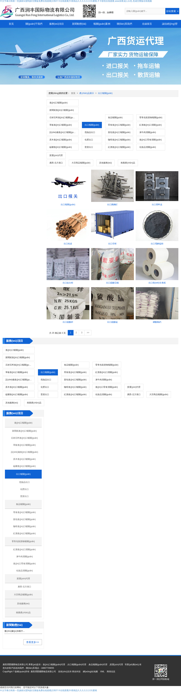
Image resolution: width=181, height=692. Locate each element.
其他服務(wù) (105, 163)
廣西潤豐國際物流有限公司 (43, 671)
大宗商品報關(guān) (81, 163)
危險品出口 (90, 132)
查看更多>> (32, 642)
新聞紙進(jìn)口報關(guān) (61, 110)
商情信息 (111, 671)
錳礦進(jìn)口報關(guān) (60, 147)
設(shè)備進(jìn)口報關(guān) (63, 132)
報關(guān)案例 (101, 23)
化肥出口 (89, 139)
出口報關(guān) (105, 93)
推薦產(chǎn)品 (128, 163)
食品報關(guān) (115, 117)
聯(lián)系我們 (124, 23)
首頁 (11, 23)
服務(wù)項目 (56, 23)
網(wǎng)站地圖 (90, 671)
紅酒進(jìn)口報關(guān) (119, 147)
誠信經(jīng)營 (169, 23)
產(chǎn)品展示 (86, 93)
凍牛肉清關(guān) (147, 132)
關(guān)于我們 (34, 23)
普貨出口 (89, 147)
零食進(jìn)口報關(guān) (119, 125)
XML (102, 671)
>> (88, 332)
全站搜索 (171, 11)
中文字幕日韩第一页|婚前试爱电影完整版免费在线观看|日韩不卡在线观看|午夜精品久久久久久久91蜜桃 (48, 690)
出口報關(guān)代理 (77, 664)
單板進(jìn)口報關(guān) (60, 125)
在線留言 (147, 23)
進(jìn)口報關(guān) (58, 102)
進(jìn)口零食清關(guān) (150, 139)
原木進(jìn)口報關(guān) (60, 139)
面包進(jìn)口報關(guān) (119, 132)
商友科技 (76, 671)
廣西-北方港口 (56, 163)
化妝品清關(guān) (147, 147)
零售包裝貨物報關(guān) (150, 117)
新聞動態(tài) (79, 23)
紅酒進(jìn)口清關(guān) (150, 125)
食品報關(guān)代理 (98, 664)
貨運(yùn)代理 (56, 155)
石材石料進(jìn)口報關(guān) (62, 117)
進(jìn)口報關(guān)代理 (54, 664)
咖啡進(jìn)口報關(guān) (119, 139)
